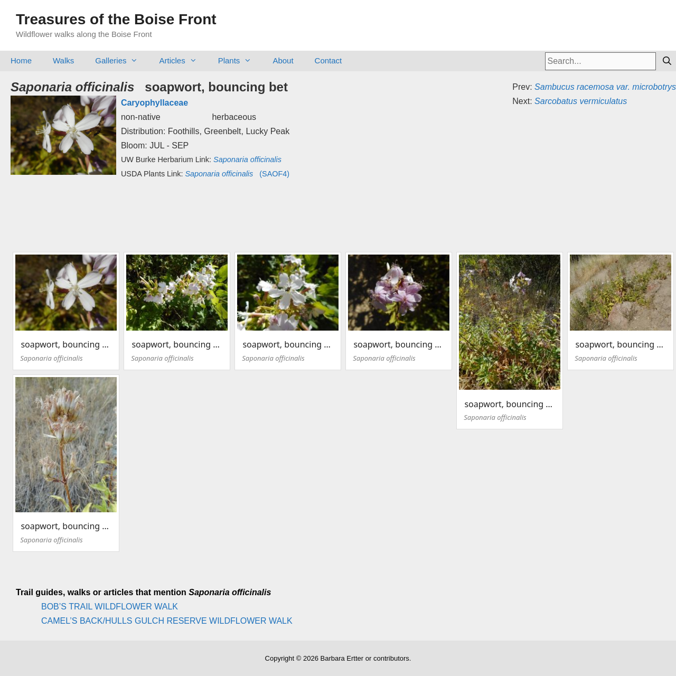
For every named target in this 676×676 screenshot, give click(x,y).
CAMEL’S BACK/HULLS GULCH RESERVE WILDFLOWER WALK (167, 620)
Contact (328, 60)
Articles (183, 60)
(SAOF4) (237, 174)
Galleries (121, 60)
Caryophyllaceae (154, 102)
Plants (240, 60)
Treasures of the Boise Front (116, 19)
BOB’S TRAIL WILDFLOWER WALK (109, 606)
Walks (63, 60)
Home (21, 60)
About (283, 60)
